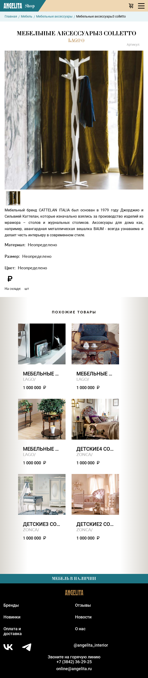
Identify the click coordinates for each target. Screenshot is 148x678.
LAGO (74, 40)
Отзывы (83, 605)
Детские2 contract (95, 524)
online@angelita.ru (74, 668)
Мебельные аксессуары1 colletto (42, 449)
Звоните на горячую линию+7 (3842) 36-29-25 (74, 659)
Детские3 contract (42, 524)
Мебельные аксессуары (54, 16)
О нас (80, 628)
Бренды (11, 605)
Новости (83, 617)
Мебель (26, 16)
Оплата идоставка (12, 631)
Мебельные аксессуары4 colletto (42, 374)
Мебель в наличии (74, 578)
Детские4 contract (95, 449)
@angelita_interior (91, 645)
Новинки (11, 617)
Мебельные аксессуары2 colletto (95, 374)
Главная (11, 16)
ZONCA (83, 454)
